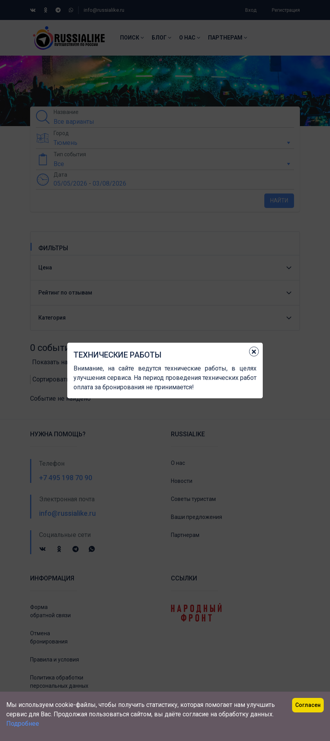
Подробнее (22, 723)
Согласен (308, 705)
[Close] (254, 351)
